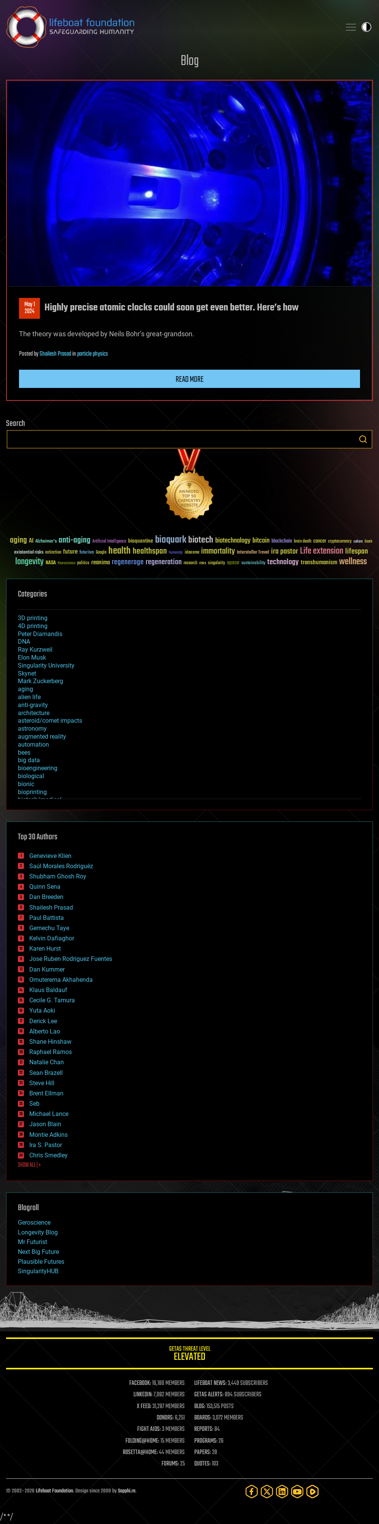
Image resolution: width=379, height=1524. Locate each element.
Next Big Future (38, 1251)
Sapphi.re (126, 1491)
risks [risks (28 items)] (202, 563)
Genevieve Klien (50, 855)
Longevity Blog (38, 1232)
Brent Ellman (46, 1093)
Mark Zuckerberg (40, 681)
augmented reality (42, 736)
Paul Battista (46, 917)
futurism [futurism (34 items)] (86, 552)
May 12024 (29, 308)
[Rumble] (312, 1491)
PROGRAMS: (205, 1441)
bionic (26, 784)
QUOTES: (202, 1464)
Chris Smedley (48, 1155)
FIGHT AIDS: (149, 1429)
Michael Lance (48, 1113)
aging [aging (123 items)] (18, 540)
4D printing (33, 626)
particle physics (92, 354)
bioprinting (32, 792)
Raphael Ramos (50, 1052)
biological (31, 776)
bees (24, 752)
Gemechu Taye (49, 928)
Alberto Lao (44, 1031)
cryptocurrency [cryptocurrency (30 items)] (340, 541)
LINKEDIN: (142, 1395)
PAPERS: (202, 1453)
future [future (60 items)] (70, 551)
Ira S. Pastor (45, 1145)
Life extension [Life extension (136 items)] (321, 551)
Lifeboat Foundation (54, 1491)
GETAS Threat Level (189, 1354)
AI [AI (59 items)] (31, 541)
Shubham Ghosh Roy (57, 876)
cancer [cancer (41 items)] (319, 541)
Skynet (27, 673)
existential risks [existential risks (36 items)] (28, 552)
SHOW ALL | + (29, 1165)
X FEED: (144, 1407)
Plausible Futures (41, 1261)
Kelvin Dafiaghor (51, 938)
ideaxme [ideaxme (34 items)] (192, 552)
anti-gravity (33, 705)
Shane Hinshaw (50, 1041)
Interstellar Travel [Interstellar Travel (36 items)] (253, 552)
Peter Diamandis (40, 634)
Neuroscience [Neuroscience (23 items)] (66, 564)
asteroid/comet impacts (50, 720)
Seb (34, 1103)
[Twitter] (267, 1491)
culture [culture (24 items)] (358, 542)
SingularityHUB (38, 1271)
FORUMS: (170, 1464)
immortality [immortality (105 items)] (218, 551)
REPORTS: (203, 1429)
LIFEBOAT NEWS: (210, 1383)
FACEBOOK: (140, 1383)
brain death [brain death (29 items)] (302, 541)
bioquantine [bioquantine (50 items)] (140, 541)
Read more (190, 379)
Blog (190, 61)
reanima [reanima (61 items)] (100, 562)
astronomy (32, 728)
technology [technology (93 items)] (283, 562)
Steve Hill (41, 1083)
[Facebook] (252, 1491)
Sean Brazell (46, 1072)
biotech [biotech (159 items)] (200, 540)
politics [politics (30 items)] (83, 563)
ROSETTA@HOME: (140, 1453)
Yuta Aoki (42, 1010)
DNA (24, 641)
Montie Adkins (48, 1134)
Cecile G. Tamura (52, 1000)
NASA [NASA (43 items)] (51, 563)
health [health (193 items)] (119, 551)
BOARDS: (202, 1418)
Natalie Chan (46, 1062)
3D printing (33, 618)
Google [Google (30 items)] (101, 552)
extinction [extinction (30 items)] (53, 552)
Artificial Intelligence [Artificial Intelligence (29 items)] (109, 541)
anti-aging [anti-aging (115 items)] (74, 540)
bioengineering (37, 768)
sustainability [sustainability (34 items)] (253, 563)
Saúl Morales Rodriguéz (61, 866)
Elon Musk (32, 657)
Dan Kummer (47, 969)
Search (363, 439)
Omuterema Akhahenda (61, 979)
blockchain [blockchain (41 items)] (281, 541)
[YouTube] (297, 1491)
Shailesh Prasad (55, 354)
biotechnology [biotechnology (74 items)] (233, 541)
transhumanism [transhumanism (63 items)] (319, 562)
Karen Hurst (45, 948)
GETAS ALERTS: (209, 1395)
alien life (29, 697)
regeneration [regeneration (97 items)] (164, 562)
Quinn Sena (44, 886)
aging (25, 689)
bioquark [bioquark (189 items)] (170, 540)
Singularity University (46, 665)
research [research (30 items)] (190, 563)
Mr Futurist (32, 1241)
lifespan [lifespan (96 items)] (356, 551)
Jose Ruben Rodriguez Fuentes (70, 958)
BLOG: (199, 1407)
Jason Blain (45, 1124)
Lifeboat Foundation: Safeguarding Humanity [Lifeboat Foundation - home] (170, 27)
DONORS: (165, 1418)
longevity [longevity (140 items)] (29, 562)
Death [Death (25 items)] (368, 542)
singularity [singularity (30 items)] (216, 563)
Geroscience (34, 1222)
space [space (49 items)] (233, 562)
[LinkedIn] (282, 1491)
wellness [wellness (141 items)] (353, 562)
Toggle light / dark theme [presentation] (366, 27)
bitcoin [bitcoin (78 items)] (261, 541)
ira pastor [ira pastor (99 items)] (284, 551)
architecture (33, 713)
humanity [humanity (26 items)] (176, 553)
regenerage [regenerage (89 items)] (128, 562)
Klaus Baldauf (48, 990)
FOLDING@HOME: (142, 1441)
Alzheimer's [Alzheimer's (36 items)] (46, 541)
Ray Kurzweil (35, 649)
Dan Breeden (46, 896)
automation (33, 744)
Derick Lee (43, 1021)
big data (29, 760)
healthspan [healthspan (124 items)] (150, 551)
